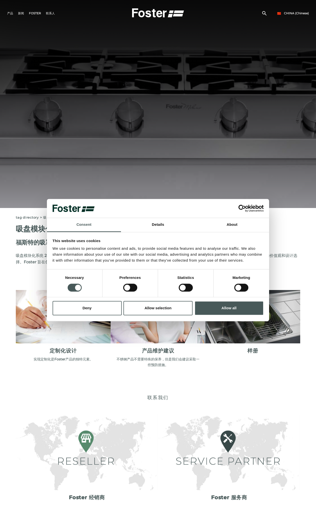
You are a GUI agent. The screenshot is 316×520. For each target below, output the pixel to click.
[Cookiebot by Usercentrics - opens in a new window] (242, 208)
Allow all (229, 308)
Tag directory (27, 217)
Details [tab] (158, 225)
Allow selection (157, 308)
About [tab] (232, 225)
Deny (87, 308)
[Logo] (158, 12)
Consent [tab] (84, 225)
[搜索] (264, 14)
